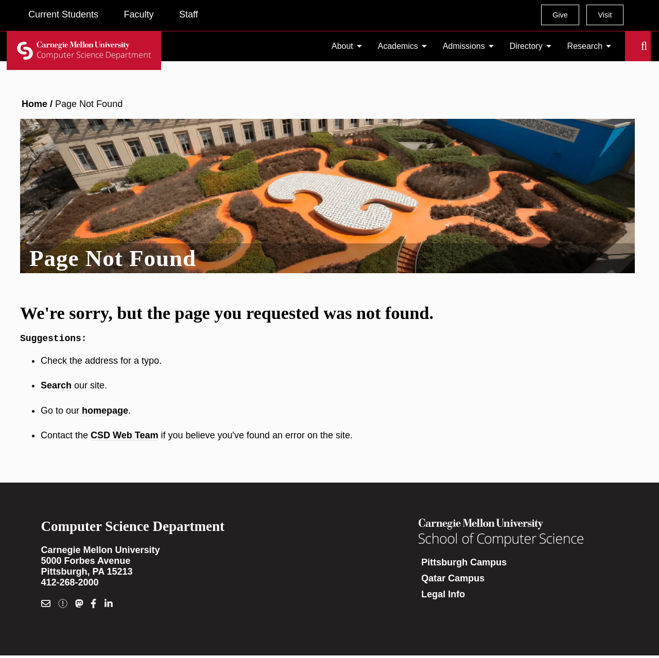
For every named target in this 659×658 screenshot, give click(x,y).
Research (584, 46)
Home (34, 104)
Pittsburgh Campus (464, 564)
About (342, 46)
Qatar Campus (452, 580)
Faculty (138, 14)
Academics (398, 46)
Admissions (464, 46)
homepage (105, 412)
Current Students (63, 14)
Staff (188, 14)
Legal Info (443, 596)
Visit (605, 15)
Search (631, 46)
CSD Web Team (124, 437)
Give (560, 15)
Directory (526, 46)
